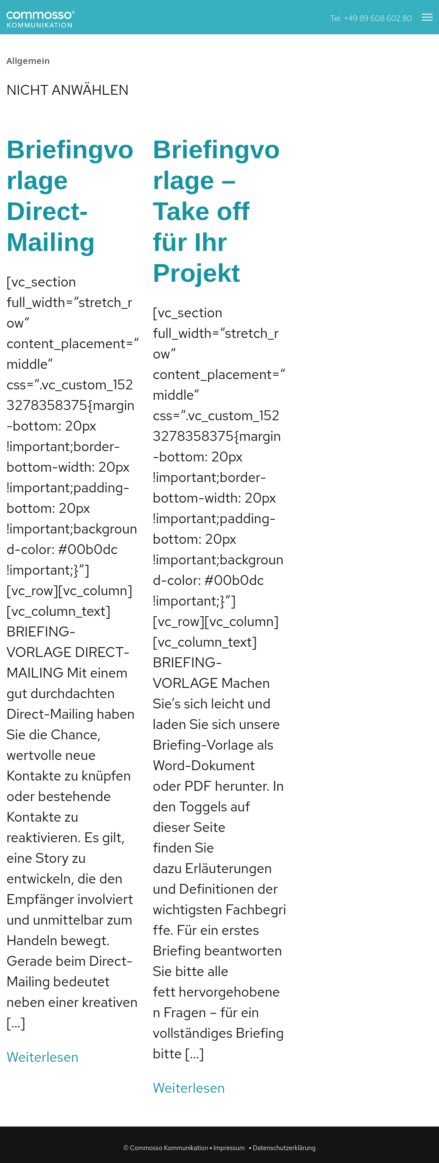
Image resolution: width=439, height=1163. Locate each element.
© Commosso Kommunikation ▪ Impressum (184, 1148)
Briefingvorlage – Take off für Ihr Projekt (216, 211)
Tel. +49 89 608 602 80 (371, 18)
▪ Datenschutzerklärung (282, 1148)
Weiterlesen (42, 1057)
